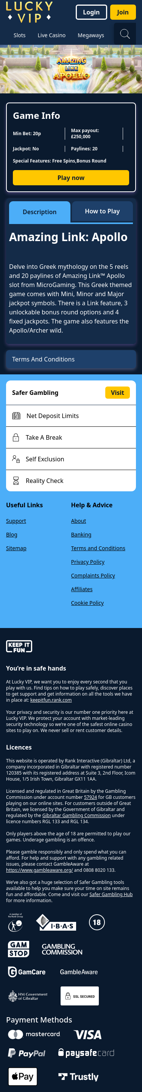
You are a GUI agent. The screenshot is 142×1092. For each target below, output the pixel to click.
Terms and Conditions (98, 548)
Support (16, 520)
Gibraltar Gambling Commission (76, 815)
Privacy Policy (88, 561)
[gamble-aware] (71, 647)
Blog (11, 534)
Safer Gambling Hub (111, 894)
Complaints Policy (93, 575)
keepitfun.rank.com (51, 700)
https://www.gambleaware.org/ (39, 870)
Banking (81, 534)
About (78, 520)
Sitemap (16, 548)
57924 (90, 797)
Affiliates (82, 589)
